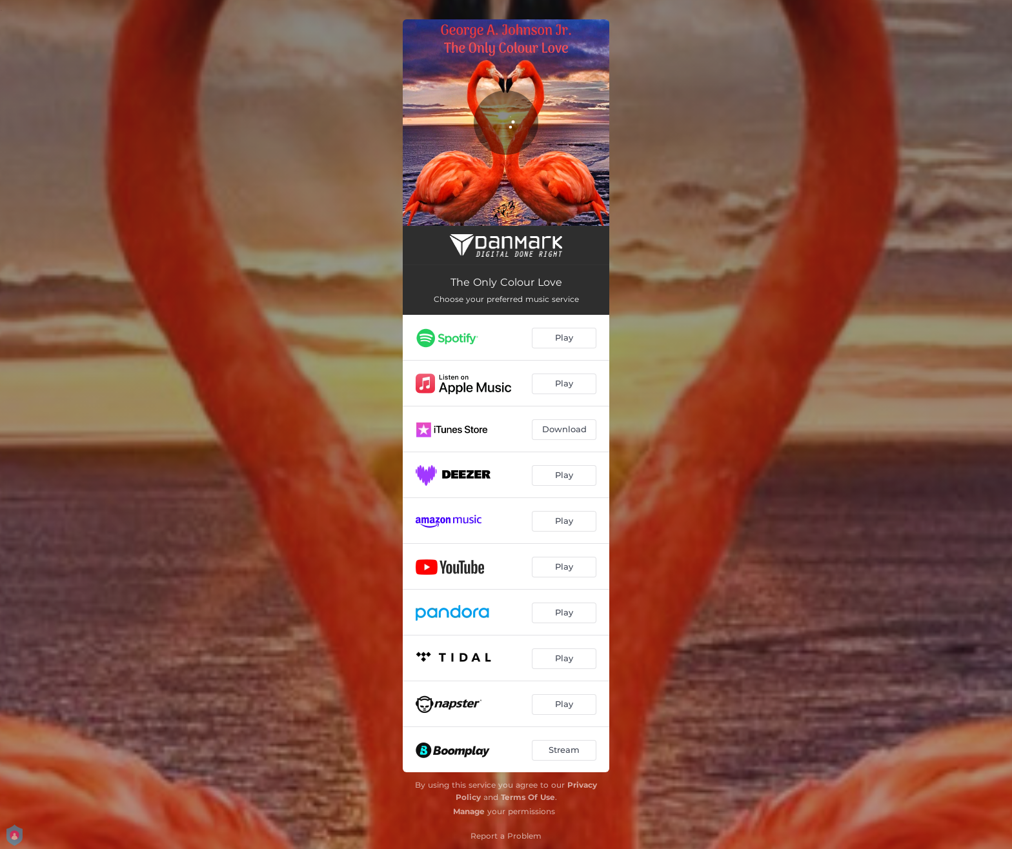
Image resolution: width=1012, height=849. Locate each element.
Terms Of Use (528, 797)
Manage (469, 811)
